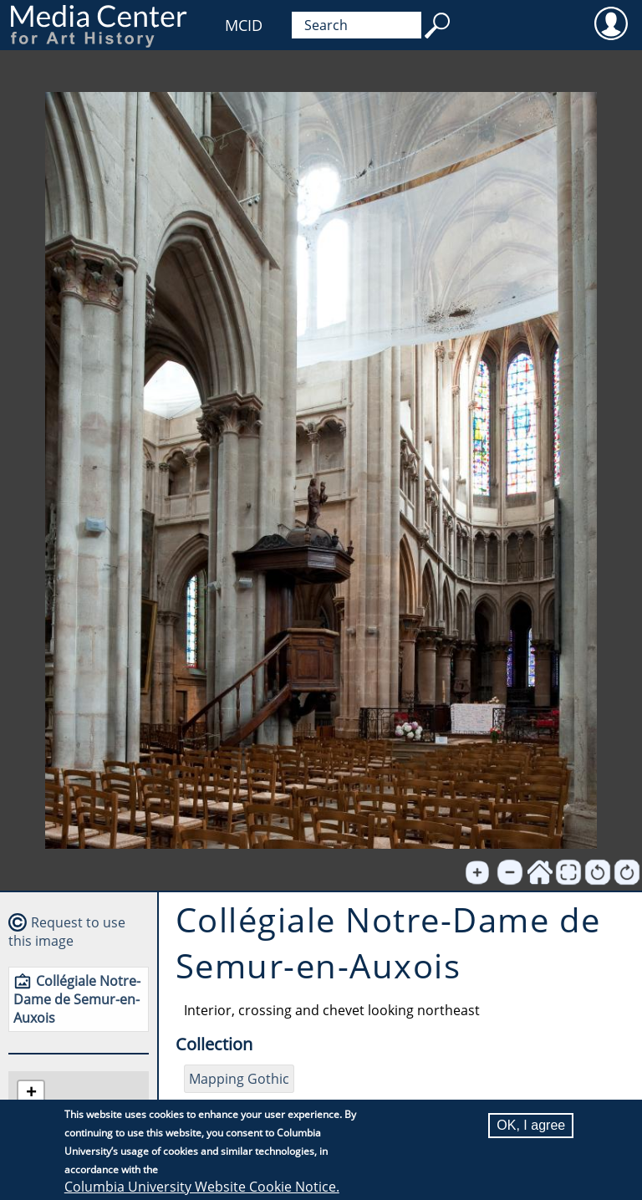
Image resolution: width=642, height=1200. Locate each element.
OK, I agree (531, 1126)
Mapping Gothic (239, 1079)
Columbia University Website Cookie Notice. (201, 1187)
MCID (243, 25)
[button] (30, 1094)
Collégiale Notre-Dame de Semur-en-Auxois (76, 999)
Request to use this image (66, 931)
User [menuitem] (610, 23)
